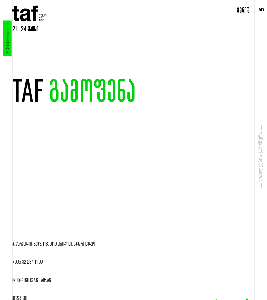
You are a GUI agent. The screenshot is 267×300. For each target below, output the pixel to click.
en (261, 10)
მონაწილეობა (7, 38)
